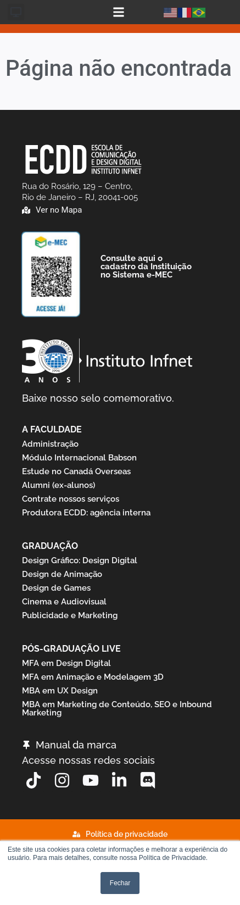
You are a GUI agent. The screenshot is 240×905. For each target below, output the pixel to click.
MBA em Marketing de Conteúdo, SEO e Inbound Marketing (117, 708)
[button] (16, 12)
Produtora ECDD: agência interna (86, 513)
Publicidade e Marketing (70, 615)
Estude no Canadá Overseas (76, 471)
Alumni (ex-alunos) (58, 485)
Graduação (50, 546)
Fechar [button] (120, 883)
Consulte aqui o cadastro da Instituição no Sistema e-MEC (146, 266)
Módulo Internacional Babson (79, 458)
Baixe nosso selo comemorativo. (98, 398)
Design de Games (56, 588)
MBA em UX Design (60, 691)
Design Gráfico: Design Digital (79, 560)
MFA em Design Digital (66, 663)
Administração (50, 444)
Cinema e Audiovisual (64, 602)
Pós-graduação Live (71, 648)
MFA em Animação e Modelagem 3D (93, 677)
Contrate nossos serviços (70, 499)
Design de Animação (62, 574)
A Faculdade (52, 429)
